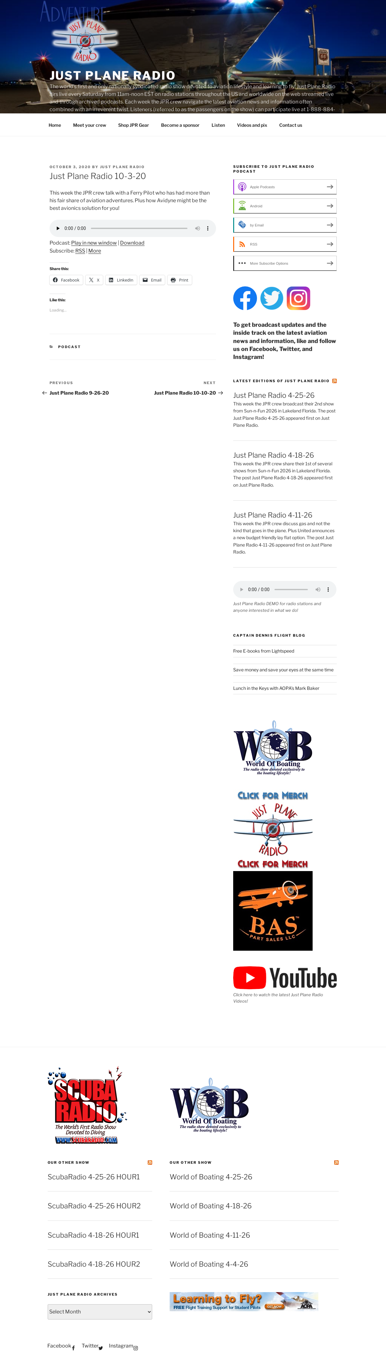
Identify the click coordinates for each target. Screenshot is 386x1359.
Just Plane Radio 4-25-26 (274, 395)
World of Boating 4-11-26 (210, 1235)
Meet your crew (89, 125)
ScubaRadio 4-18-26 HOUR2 (94, 1264)
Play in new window (94, 243)
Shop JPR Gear (133, 125)
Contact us (290, 125)
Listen (218, 125)
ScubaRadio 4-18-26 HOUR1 (93, 1235)
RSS (80, 251)
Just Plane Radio (113, 75)
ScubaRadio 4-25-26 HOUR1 (94, 1177)
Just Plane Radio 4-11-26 (272, 515)
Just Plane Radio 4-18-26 (273, 455)
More (94, 251)
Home (55, 125)
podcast (69, 347)
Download (132, 243)
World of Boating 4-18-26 (211, 1206)
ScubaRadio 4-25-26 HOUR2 (94, 1206)
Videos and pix (252, 125)
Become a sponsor (180, 125)
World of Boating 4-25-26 (211, 1177)
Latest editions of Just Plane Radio (281, 381)
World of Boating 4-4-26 (209, 1264)
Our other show (69, 1162)
